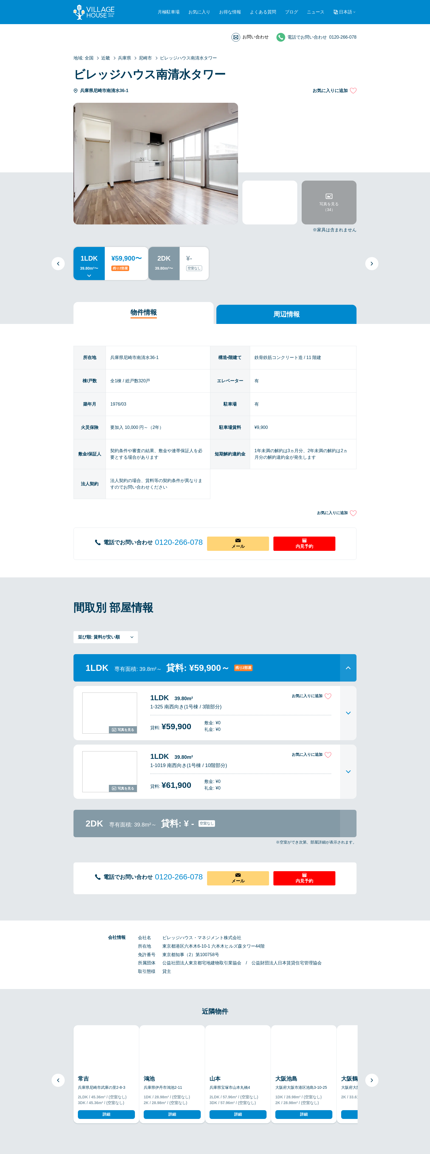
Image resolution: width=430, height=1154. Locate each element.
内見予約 (304, 546)
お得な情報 (230, 12)
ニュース (315, 12)
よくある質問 (263, 12)
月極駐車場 (169, 12)
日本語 (345, 12)
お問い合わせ (255, 37)
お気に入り (199, 12)
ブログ (291, 12)
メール (238, 546)
